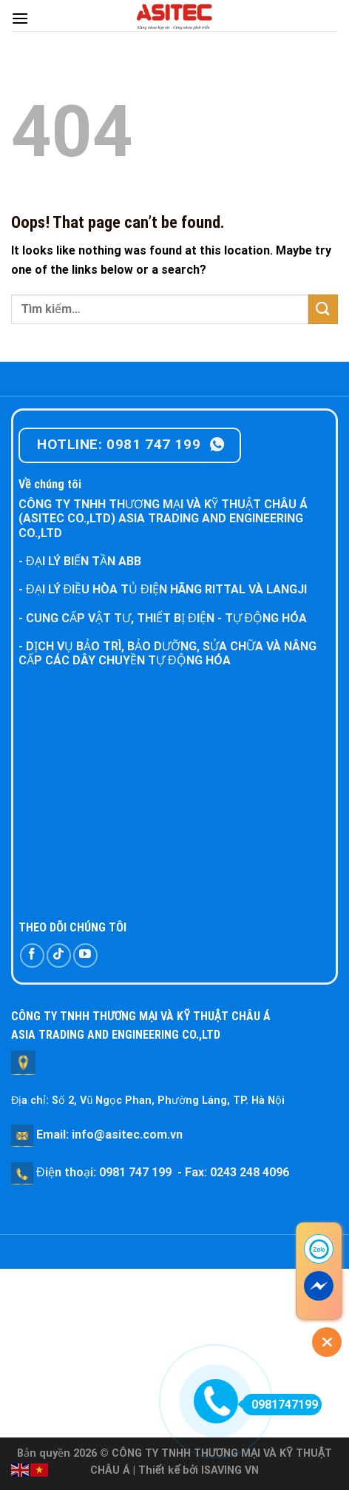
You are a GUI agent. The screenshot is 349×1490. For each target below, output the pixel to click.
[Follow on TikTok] (59, 955)
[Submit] (323, 308)
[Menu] (20, 18)
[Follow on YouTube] (85, 955)
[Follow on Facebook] (32, 955)
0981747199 (280, 1405)
